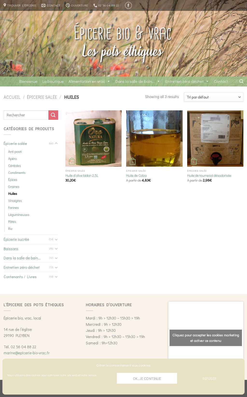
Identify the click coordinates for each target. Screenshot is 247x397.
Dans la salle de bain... (137, 81)
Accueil (12, 97)
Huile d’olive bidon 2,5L (81, 175)
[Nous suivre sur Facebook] (128, 5)
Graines (14, 186)
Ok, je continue (147, 378)
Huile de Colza (136, 175)
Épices (12, 179)
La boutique (53, 81)
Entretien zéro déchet (187, 81)
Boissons (11, 248)
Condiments (17, 172)
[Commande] (213, 97)
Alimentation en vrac (89, 81)
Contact (221, 81)
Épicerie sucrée (16, 239)
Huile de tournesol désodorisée (209, 175)
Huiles (12, 193)
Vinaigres (15, 200)
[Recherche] (241, 81)
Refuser (209, 378)
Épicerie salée (42, 97)
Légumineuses (18, 214)
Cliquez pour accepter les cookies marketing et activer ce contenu (205, 338)
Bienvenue (28, 81)
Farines (13, 207)
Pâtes (12, 221)
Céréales (14, 165)
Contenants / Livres (20, 276)
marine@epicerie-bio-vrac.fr (26, 352)
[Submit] (53, 115)
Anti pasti (15, 151)
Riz (10, 228)
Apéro (12, 158)
